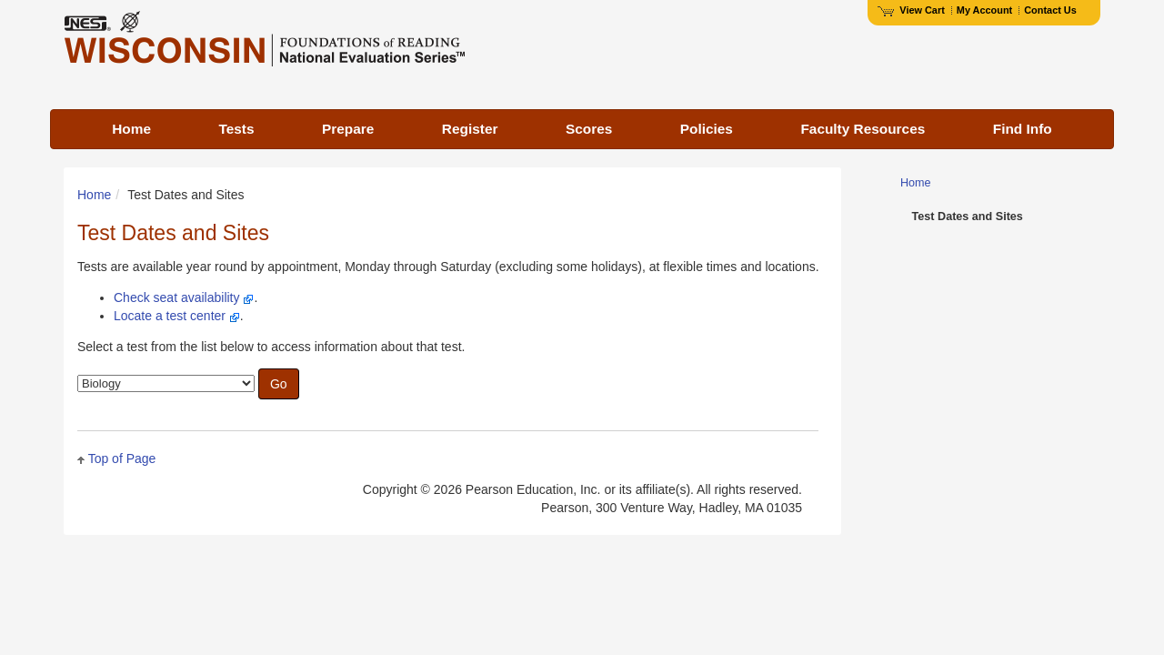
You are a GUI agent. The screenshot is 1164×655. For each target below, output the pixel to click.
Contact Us (1050, 10)
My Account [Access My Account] (984, 10)
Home (94, 194)
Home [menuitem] (131, 128)
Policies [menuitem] (706, 128)
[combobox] (166, 383)
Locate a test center (170, 315)
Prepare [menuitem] (348, 128)
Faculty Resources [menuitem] (862, 128)
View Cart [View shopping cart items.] (911, 10)
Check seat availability (177, 297)
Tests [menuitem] (236, 128)
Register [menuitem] (470, 128)
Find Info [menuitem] (1022, 128)
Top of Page (122, 458)
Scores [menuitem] (589, 128)
